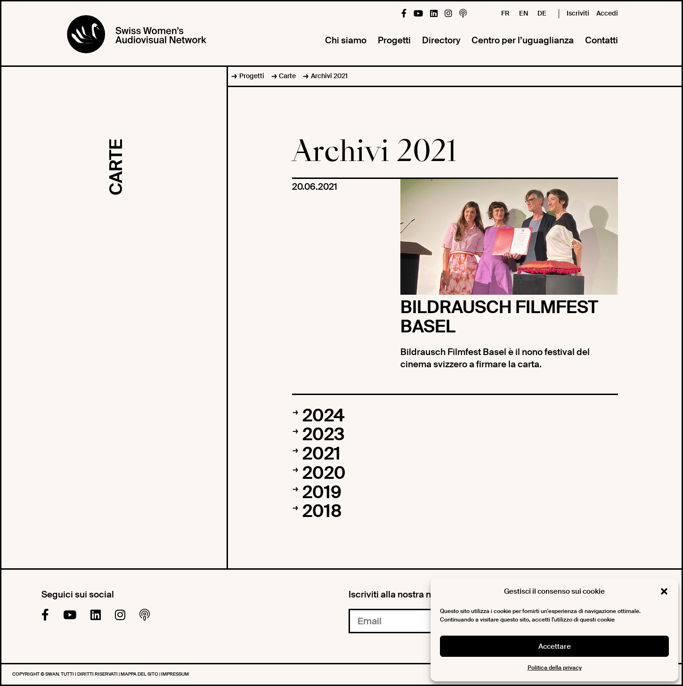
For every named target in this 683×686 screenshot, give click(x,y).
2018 (322, 511)
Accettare (554, 646)
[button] (664, 591)
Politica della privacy (555, 667)
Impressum (175, 674)
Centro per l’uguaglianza (523, 40)
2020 (324, 473)
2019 (322, 492)
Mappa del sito (140, 674)
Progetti (394, 40)
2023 (323, 434)
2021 (321, 454)
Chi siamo (345, 40)
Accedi (607, 13)
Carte (287, 76)
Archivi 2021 (329, 76)
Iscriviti (578, 13)
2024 (323, 415)
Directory (441, 40)
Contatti (601, 40)
